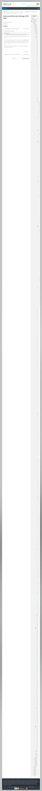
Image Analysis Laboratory (37, 699)
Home (33, 18)
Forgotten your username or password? (32, 5)
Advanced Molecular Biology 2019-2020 (37, 51)
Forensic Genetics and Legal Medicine (37, 677)
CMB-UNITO (4, 8)
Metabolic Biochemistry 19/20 (37, 716)
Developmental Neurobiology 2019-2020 (37, 651)
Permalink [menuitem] (26, 51)
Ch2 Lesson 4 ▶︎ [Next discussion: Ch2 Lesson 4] (26, 28)
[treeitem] (35, 397)
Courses (34, 22)
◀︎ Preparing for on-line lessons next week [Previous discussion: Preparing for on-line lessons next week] (11, 28)
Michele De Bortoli (11, 34)
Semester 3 (37, 751)
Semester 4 (37, 755)
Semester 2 (37, 37)
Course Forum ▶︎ (26, 58)
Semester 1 (37, 34)
